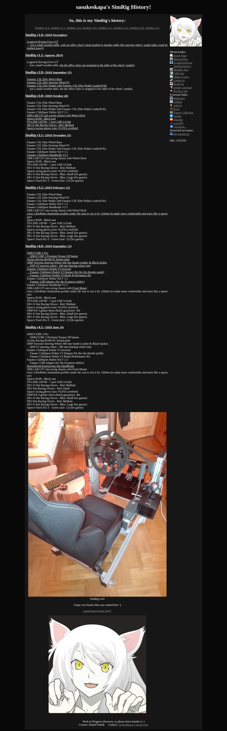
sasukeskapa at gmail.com (133, 724)
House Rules (179, 59)
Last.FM (176, 123)
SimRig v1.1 (58, 27)
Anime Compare (181, 87)
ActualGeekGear (181, 62)
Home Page (178, 55)
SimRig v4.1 (152, 27)
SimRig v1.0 (42, 27)
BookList (177, 84)
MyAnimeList (180, 134)
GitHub (176, 101)
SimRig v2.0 (74, 27)
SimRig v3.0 (89, 27)
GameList (177, 80)
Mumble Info (179, 69)
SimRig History (180, 66)
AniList (176, 105)
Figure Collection (181, 112)
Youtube (176, 119)
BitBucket (177, 98)
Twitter (176, 116)
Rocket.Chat (179, 91)
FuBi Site (177, 73)
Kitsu (175, 109)
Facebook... (178, 126)
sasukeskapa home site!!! (97, 610)
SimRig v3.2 (121, 27)
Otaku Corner (179, 76)
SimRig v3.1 (105, 27)
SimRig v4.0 (136, 27)
